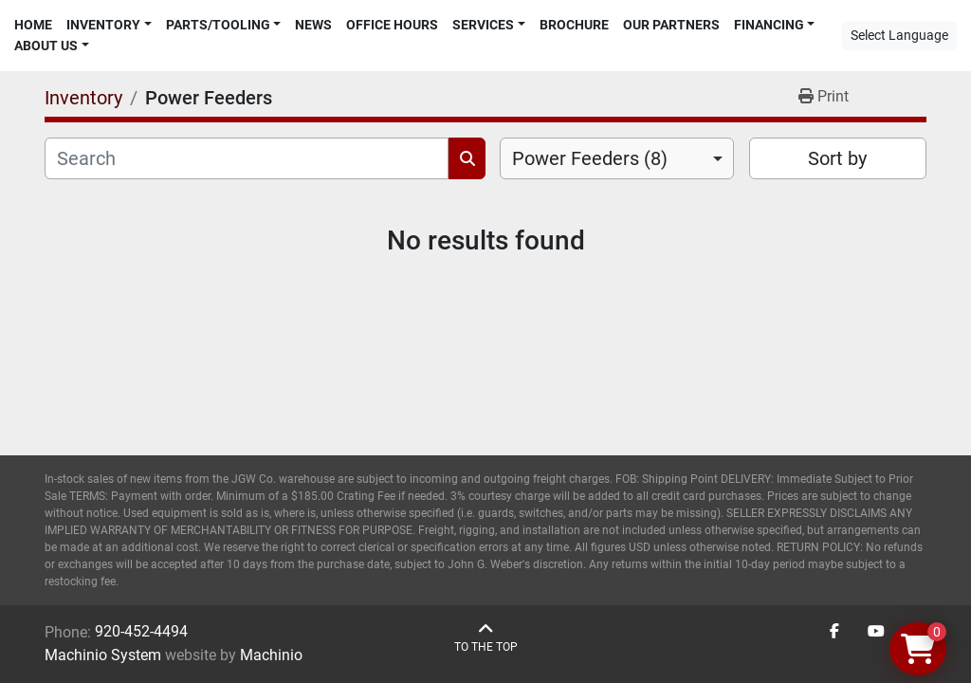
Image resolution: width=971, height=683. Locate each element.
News (313, 24)
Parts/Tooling (218, 24)
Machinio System (103, 655)
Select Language (899, 35)
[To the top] (486, 637)
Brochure (574, 24)
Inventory (103, 24)
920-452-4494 (141, 631)
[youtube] (876, 631)
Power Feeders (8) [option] (590, 158)
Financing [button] (769, 24)
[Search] (247, 158)
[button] (109, 25)
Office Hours (392, 24)
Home (33, 24)
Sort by (837, 158)
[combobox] (617, 158)
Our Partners (671, 24)
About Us (46, 45)
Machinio (271, 655)
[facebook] (834, 631)
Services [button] (483, 24)
